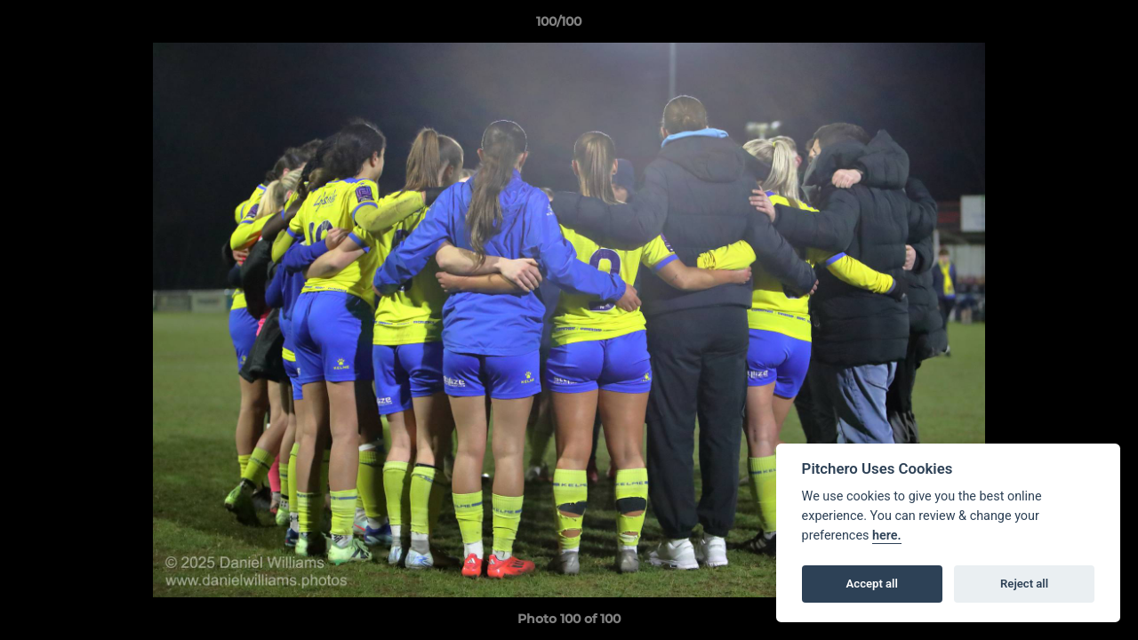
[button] (1063, 26)
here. (887, 535)
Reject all (1024, 583)
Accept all (872, 583)
